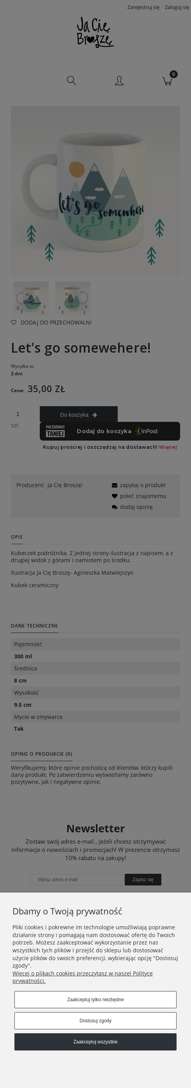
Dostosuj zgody (95, 1020)
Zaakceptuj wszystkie (95, 1042)
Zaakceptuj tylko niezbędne (95, 999)
